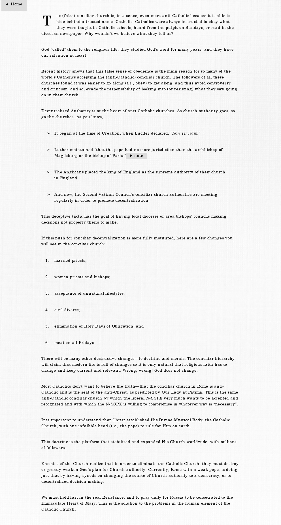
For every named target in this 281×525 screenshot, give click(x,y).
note (138, 155)
